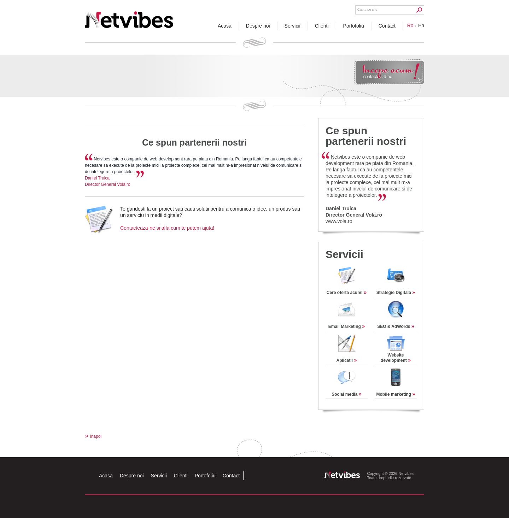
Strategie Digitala (395, 292)
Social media (347, 394)
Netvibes (129, 16)
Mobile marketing (395, 394)
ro (410, 25)
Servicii (344, 254)
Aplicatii (346, 360)
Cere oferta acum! (347, 292)
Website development (396, 358)
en (421, 25)
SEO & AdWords (395, 326)
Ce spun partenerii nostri (194, 142)
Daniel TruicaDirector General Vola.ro (354, 212)
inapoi (93, 436)
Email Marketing (346, 326)
